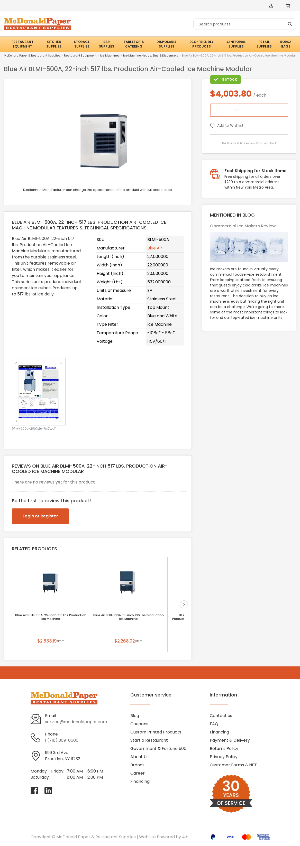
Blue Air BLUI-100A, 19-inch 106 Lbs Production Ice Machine (128, 617)
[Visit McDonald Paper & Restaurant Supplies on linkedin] (48, 790)
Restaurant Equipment (80, 56)
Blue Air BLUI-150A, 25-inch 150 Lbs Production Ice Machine (50, 617)
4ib (185, 837)
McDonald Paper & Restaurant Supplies (32, 56)
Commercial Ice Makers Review (243, 226)
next (184, 604)
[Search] (244, 24)
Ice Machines (110, 56)
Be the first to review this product (249, 143)
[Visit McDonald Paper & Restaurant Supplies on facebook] (34, 790)
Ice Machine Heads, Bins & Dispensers (150, 56)
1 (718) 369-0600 (61, 740)
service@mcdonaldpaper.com (76, 722)
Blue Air (154, 248)
